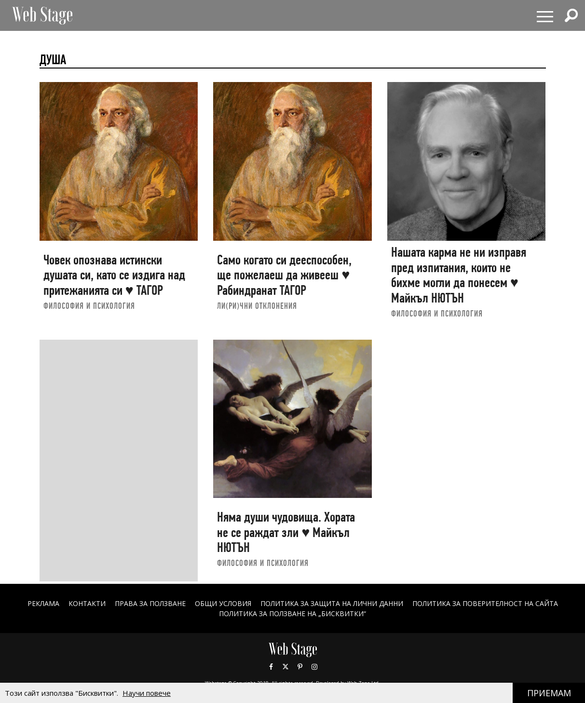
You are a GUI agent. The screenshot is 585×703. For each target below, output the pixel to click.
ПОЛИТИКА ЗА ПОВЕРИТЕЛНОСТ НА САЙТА (485, 603)
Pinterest (300, 667)
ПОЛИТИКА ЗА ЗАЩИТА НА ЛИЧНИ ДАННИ (331, 603)
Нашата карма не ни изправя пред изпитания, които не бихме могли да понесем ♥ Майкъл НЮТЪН (458, 275)
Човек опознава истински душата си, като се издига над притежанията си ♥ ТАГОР (114, 275)
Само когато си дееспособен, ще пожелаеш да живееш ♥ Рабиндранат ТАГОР (284, 275)
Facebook (271, 667)
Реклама (43, 603)
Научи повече (146, 693)
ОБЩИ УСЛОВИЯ (223, 603)
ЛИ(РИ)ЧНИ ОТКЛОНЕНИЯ (257, 306)
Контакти (87, 603)
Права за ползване (150, 603)
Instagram (314, 667)
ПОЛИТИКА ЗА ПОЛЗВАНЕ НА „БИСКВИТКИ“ (292, 613)
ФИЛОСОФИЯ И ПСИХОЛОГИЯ (89, 306)
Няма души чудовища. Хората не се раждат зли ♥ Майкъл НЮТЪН (286, 532)
